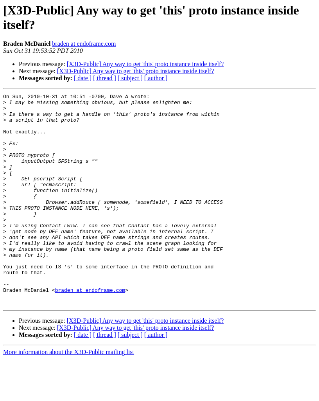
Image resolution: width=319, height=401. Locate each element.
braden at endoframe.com (84, 43)
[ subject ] (130, 78)
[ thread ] (104, 78)
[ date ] (82, 78)
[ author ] (156, 78)
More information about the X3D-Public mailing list (68, 394)
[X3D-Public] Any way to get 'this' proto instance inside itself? (145, 64)
